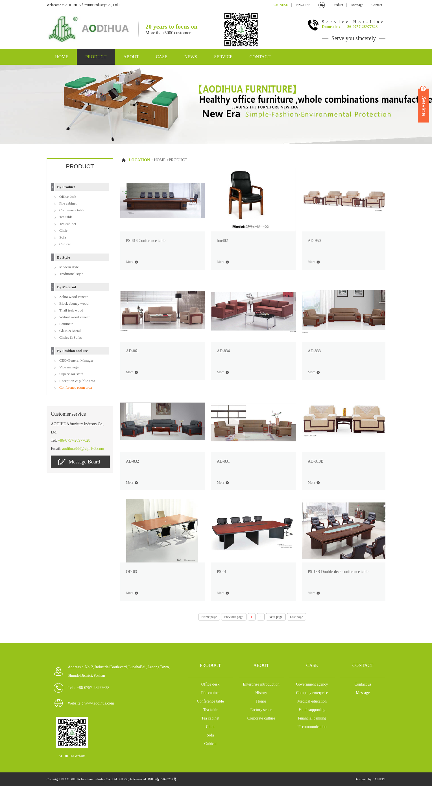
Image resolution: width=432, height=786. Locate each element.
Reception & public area (77, 381)
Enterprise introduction (261, 684)
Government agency (312, 684)
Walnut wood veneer (74, 317)
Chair (63, 230)
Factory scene (261, 710)
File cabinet (68, 203)
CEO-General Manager (76, 360)
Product (338, 5)
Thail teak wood (71, 310)
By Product (66, 187)
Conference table (71, 210)
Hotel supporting (312, 710)
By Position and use (72, 351)
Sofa (62, 237)
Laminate (66, 324)
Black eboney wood (73, 303)
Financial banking (312, 718)
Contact (377, 5)
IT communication (312, 727)
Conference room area (75, 387)
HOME (61, 56)
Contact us (362, 684)
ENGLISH (303, 5)
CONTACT (260, 56)
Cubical (65, 244)
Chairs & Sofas (70, 337)
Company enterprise (312, 693)
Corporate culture (261, 718)
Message (357, 5)
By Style (63, 257)
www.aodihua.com (99, 703)
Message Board (79, 462)
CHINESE (281, 5)
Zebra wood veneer (73, 297)
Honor (261, 701)
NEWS (190, 56)
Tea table (66, 217)
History (261, 693)
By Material (66, 287)
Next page (276, 617)
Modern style (69, 267)
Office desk (67, 196)
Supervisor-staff (71, 374)
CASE (161, 56)
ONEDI (380, 779)
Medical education (312, 701)
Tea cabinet (67, 224)
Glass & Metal (70, 330)
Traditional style (71, 274)
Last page (296, 617)
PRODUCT (95, 56)
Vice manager (69, 367)
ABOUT (131, 56)
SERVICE (223, 56)
